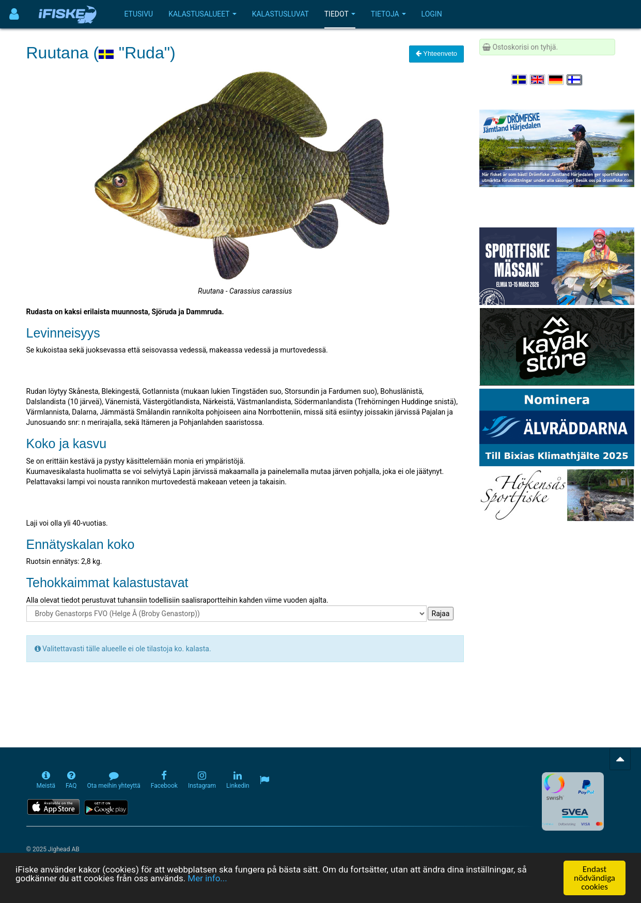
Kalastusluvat (280, 14)
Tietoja (388, 14)
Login (431, 14)
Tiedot (339, 14)
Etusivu (138, 14)
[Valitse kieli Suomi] (575, 79)
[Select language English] (538, 79)
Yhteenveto (436, 53)
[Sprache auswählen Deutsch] (556, 79)
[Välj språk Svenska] (519, 79)
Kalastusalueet (202, 14)
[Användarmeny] (14, 14)
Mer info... (207, 878)
